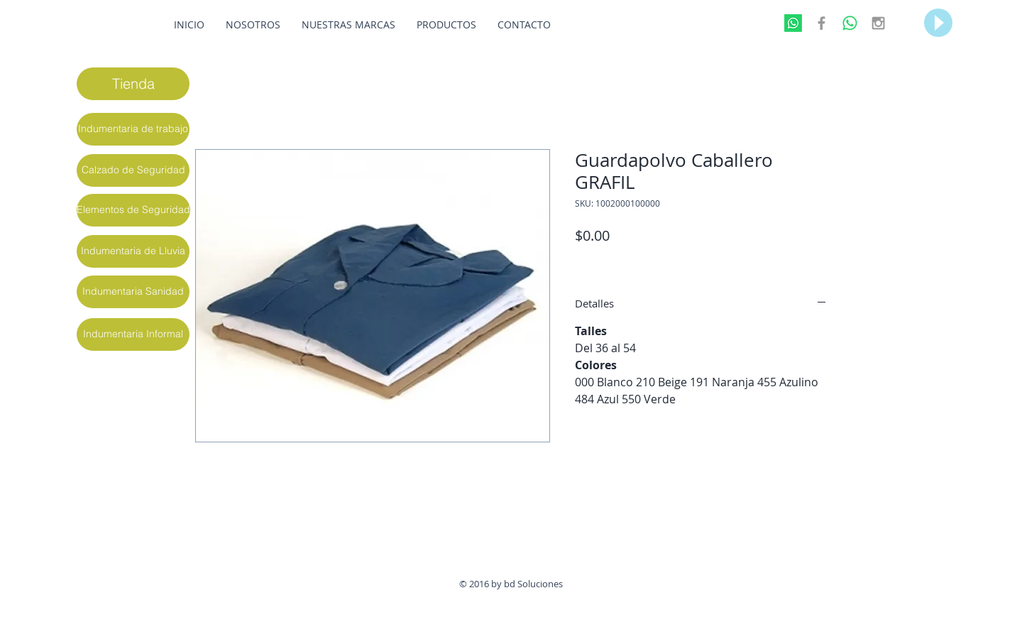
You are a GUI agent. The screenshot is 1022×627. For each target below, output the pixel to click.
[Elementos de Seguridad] (133, 210)
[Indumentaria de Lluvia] (133, 251)
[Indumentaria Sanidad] (133, 292)
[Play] (938, 22)
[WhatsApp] (850, 23)
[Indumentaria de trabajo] (133, 129)
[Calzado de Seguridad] (133, 170)
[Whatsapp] (793, 23)
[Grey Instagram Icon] (878, 23)
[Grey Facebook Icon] (821, 23)
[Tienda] (133, 83)
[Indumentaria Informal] (133, 334)
